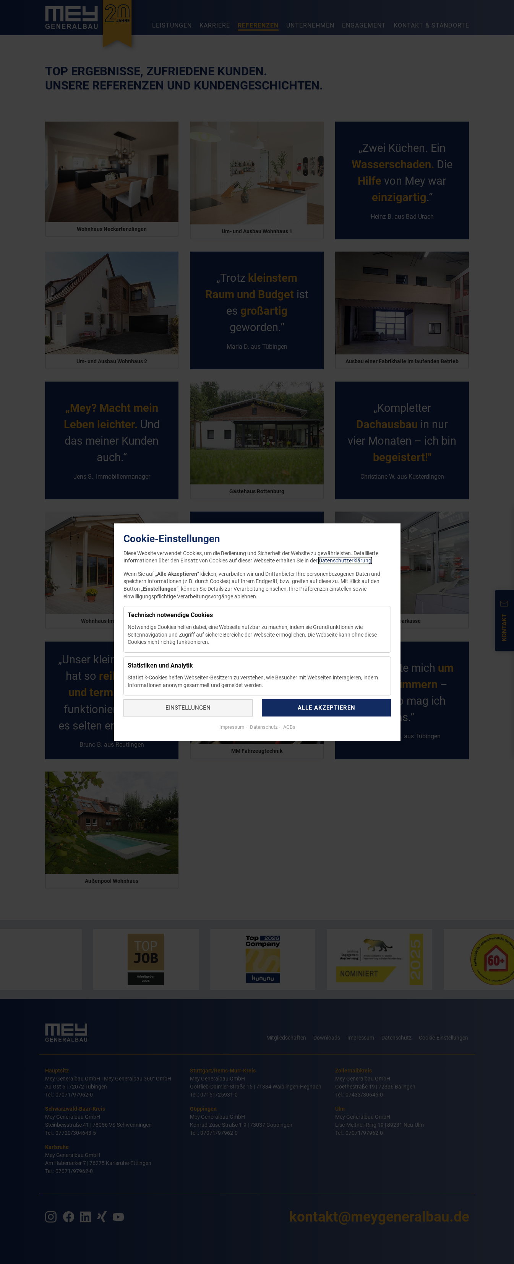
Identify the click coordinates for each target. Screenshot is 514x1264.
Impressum (231, 726)
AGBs (288, 726)
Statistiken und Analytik (160, 665)
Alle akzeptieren (326, 707)
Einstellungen (188, 707)
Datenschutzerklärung (345, 560)
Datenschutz (262, 726)
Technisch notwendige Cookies (170, 615)
